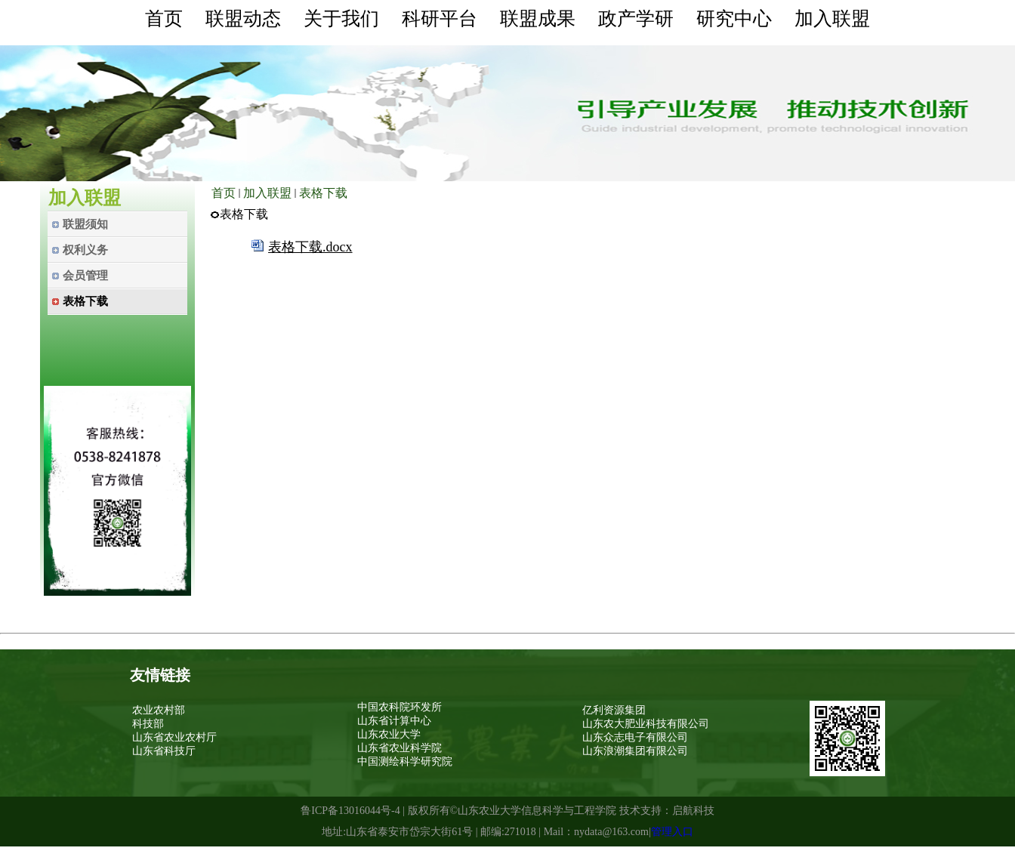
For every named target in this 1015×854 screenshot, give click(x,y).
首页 (223, 193)
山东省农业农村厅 (174, 737)
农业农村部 (158, 710)
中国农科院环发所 (399, 707)
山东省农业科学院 (399, 748)
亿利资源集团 (614, 710)
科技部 (148, 723)
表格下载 (323, 193)
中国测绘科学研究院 (404, 761)
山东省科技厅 (164, 751)
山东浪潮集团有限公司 (635, 751)
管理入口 (672, 831)
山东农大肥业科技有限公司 (645, 723)
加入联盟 (267, 193)
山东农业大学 (389, 734)
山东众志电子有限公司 (635, 737)
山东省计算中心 (394, 720)
